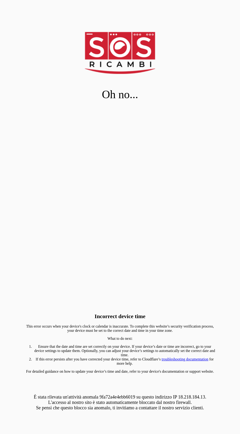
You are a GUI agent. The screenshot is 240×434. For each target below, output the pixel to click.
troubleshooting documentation (184, 359)
